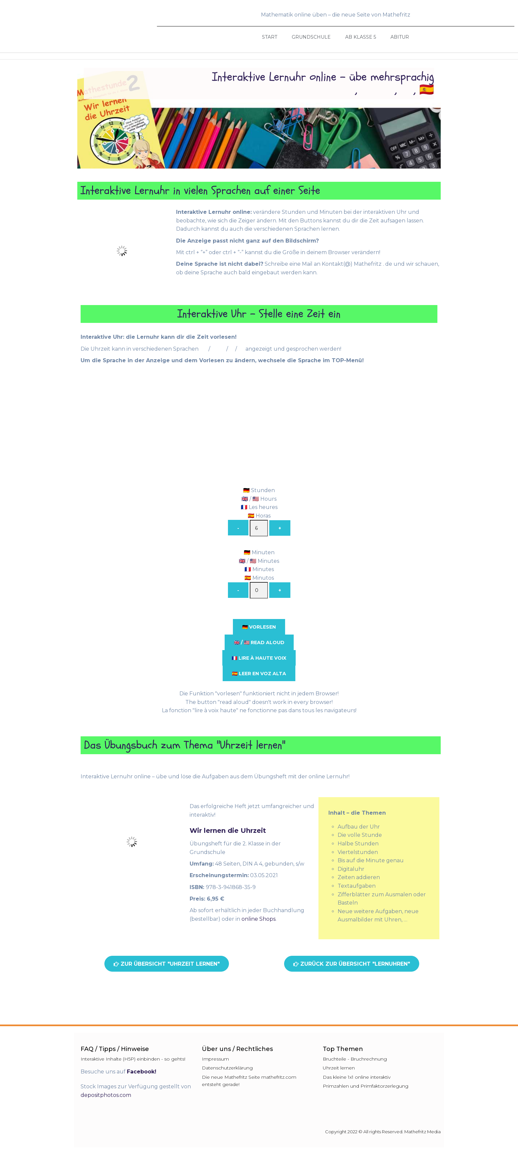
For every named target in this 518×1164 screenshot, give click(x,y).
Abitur (399, 37)
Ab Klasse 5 (360, 37)
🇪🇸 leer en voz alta (259, 674)
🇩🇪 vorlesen (259, 627)
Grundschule (311, 37)
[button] (166, 964)
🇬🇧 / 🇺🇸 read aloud (259, 642)
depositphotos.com (106, 1095)
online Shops (258, 919)
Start (269, 37)
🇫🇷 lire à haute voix (259, 658)
